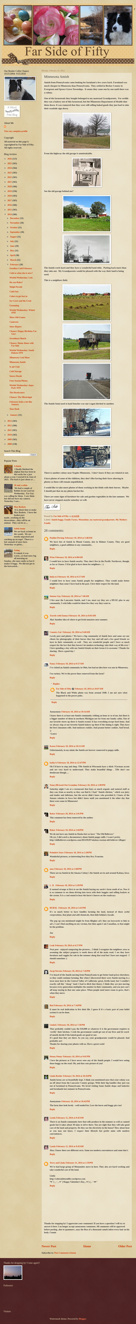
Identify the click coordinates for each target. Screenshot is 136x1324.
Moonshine (84, 520)
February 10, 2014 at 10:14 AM (75, 712)
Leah (52, 945)
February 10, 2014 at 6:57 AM (71, 577)
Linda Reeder (56, 1076)
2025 (9, 163)
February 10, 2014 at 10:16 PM (77, 1076)
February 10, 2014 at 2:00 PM (91, 785)
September (15, 232)
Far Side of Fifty (63, 689)
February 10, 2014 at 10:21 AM (70, 746)
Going (17, 550)
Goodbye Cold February (20, 268)
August (13, 237)
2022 (9, 177)
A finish (17, 466)
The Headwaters (17, 392)
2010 (9, 435)
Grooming (14, 305)
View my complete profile (16, 131)
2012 (9, 425)
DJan (52, 557)
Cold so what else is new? (21, 273)
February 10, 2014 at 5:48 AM (78, 538)
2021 (9, 182)
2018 (9, 196)
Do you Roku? (16, 282)
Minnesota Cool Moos (19, 357)
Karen (53, 746)
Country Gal (56, 632)
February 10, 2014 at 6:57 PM (68, 945)
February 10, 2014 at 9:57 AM (70, 664)
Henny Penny (56, 1056)
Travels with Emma (59, 615)
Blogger (82, 1319)
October (14, 227)
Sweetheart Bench (17, 338)
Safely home (19, 528)
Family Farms (70, 520)
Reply (52, 549)
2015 (9, 210)
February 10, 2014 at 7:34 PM (67, 1005)
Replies (56, 684)
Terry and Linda (57, 1163)
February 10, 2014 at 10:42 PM (75, 1101)
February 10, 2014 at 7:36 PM (71, 1025)
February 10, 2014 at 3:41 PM (72, 908)
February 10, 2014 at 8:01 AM (82, 615)
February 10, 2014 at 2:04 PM (69, 830)
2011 (9, 430)
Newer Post (49, 1246)
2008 (9, 444)
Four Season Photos (18, 381)
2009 (9, 439)
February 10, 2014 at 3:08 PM (68, 869)
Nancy (53, 664)
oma (52, 869)
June (12, 246)
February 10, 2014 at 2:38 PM (78, 852)
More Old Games (17, 317)
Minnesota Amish (17, 362)
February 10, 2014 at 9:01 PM (76, 1056)
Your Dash (14, 409)
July (12, 241)
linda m (53, 577)
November (15, 223)
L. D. (52, 885)
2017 (9, 200)
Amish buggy (57, 520)
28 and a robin (20, 485)
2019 (9, 191)
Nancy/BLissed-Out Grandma (63, 785)
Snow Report (15, 326)
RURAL (54, 908)
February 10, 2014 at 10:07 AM (89, 689)
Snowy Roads (15, 376)
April (13, 255)
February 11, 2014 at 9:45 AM (70, 1118)
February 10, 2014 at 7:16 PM (76, 971)
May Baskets (20, 507)
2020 (9, 186)
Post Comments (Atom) (65, 1253)
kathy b (53, 763)
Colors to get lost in (18, 296)
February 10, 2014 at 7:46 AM (75, 596)
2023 (9, 173)
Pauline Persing (57, 538)
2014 (9, 214)
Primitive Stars (57, 852)
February (14, 264)
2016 (9, 205)
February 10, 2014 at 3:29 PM (69, 885)
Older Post (125, 1246)
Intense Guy (55, 596)
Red (51, 1005)
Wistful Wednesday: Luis (21, 277)
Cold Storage (15, 371)
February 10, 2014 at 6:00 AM (69, 557)
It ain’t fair (14, 367)
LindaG (53, 1025)
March (13, 260)
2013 (9, 421)
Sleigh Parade (15, 287)
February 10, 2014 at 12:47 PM (71, 763)
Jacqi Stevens (56, 971)
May (12, 250)
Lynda (53, 1118)
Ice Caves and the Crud (20, 301)
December (15, 218)
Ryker (52, 813)
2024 (9, 168)
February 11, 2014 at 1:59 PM (79, 1163)
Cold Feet (13, 291)
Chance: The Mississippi (20, 397)
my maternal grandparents (102, 520)
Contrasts (14, 322)
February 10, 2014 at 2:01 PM (69, 813)
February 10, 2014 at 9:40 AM (76, 632)
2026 (9, 159)
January (14, 415)
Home (87, 1246)
